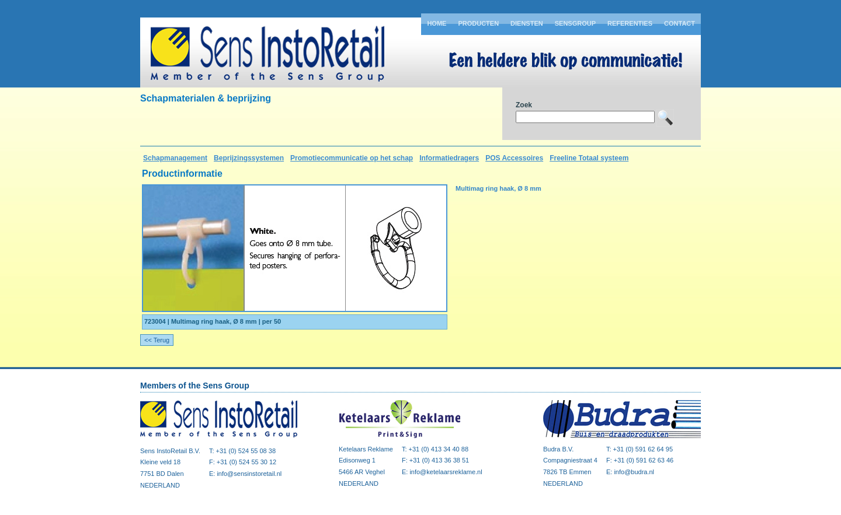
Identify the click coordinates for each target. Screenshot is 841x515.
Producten (478, 23)
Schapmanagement (175, 158)
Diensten (526, 23)
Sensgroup (575, 23)
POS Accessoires (514, 158)
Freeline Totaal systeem (589, 158)
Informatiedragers (449, 158)
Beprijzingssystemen (249, 158)
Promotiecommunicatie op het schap (351, 158)
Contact (679, 23)
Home (436, 23)
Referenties (629, 23)
